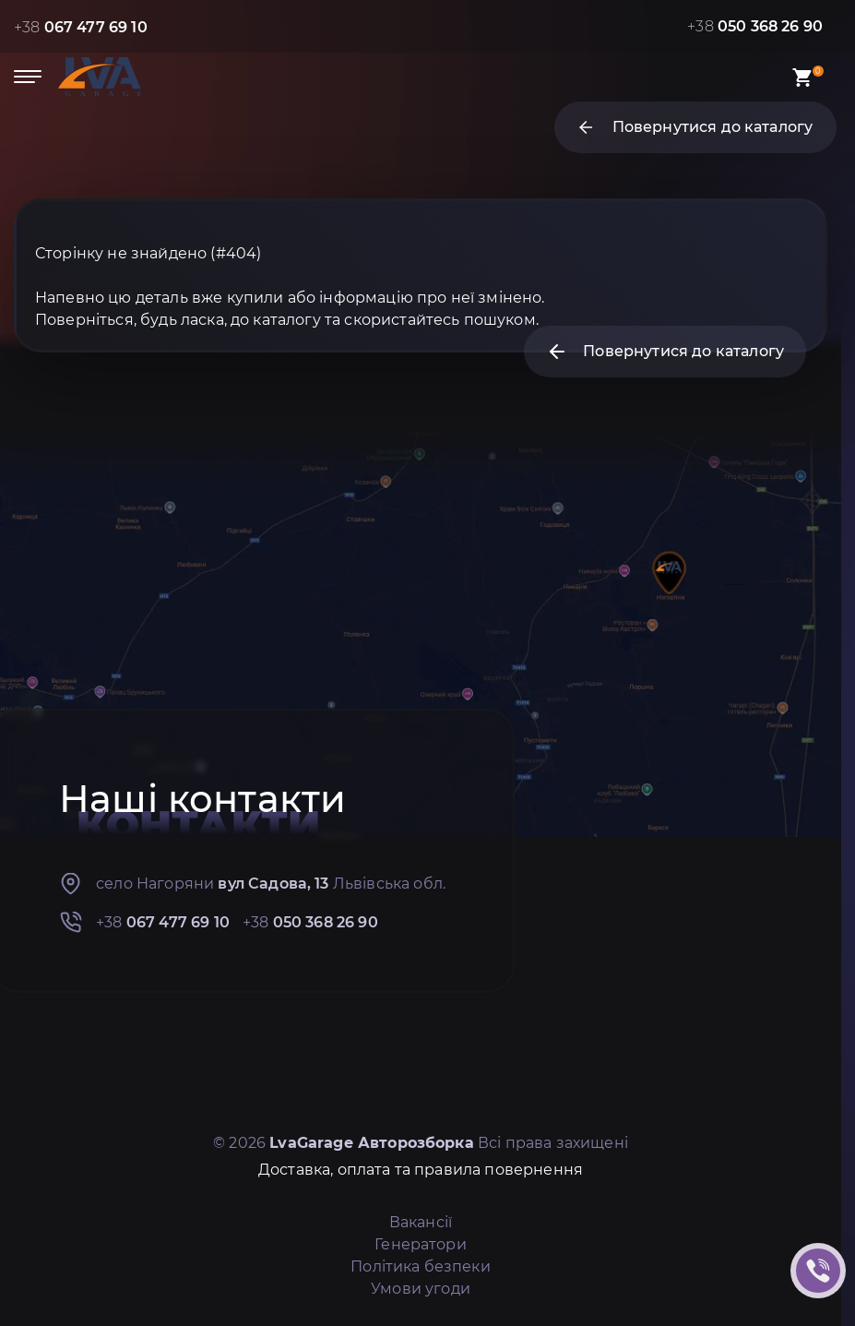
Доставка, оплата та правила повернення (420, 1169)
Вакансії (420, 1222)
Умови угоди (420, 1288)
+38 (81, 27)
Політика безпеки (420, 1266)
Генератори (420, 1244)
